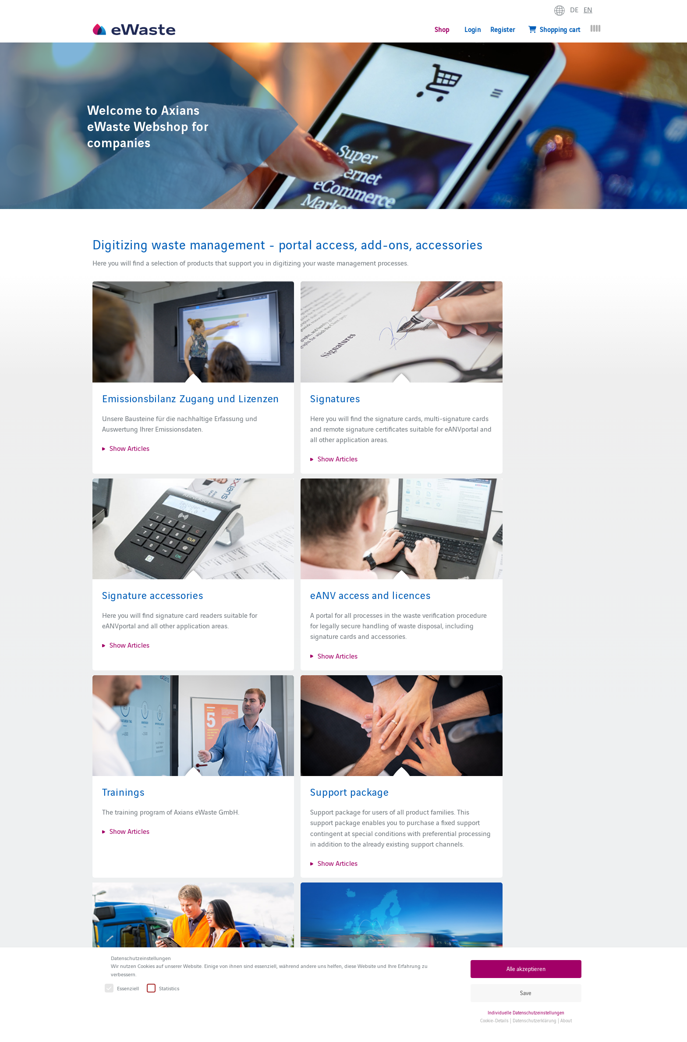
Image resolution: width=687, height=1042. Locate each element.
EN (588, 9)
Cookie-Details (494, 1020)
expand (605, 11)
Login (472, 29)
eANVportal (334, 936)
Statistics (163, 988)
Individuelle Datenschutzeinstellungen (526, 1012)
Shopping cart (554, 29)
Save (525, 993)
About (566, 1020)
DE (574, 9)
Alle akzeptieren (525, 968)
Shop (442, 29)
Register (502, 29)
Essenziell (122, 988)
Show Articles (129, 438)
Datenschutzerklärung (534, 1020)
